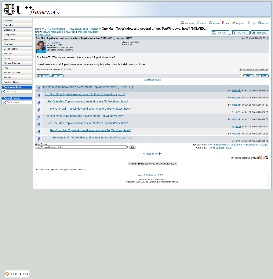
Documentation (11, 49)
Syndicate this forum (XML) (244, 158)
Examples (8, 25)
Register (238, 23)
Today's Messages (52, 32)
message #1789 (123, 38)
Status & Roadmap (12, 63)
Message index (152, 80)
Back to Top (152, 154)
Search (214, 23)
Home (263, 23)
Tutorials (8, 53)
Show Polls (69, 32)
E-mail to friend (43, 34)
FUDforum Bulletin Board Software (162, 182)
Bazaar (7, 58)
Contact (146, 174)
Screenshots (9, 30)
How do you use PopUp (220, 148)
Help (226, 23)
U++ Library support (55, 29)
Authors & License (12, 72)
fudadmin (55, 42)
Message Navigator (88, 32)
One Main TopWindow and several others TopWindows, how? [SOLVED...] (75, 38)
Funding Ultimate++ (13, 82)
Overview (8, 20)
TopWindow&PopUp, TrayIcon (83, 29)
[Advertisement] (224, 9)
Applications (9, 39)
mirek (238, 112)
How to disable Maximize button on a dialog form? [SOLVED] (238, 144)
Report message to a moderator (253, 69)
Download (8, 44)
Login (251, 23)
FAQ (6, 68)
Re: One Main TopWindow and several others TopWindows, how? (85, 94)
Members (187, 23)
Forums (7, 77)
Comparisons (10, 34)
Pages (201, 23)
